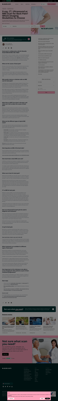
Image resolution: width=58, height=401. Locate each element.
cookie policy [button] (10, 395)
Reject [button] (42, 398)
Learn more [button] (11, 398)
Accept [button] (47, 398)
